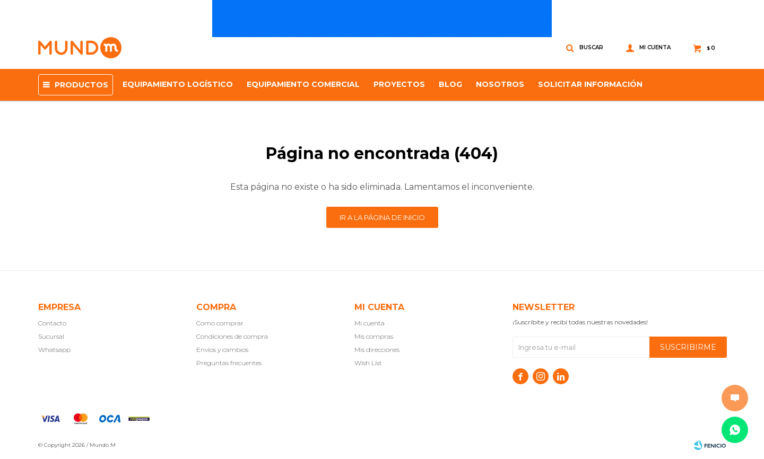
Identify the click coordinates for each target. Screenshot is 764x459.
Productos (81, 85)
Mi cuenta (369, 323)
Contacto (52, 323)
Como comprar (220, 323)
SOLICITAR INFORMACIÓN (590, 84)
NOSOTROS (500, 84)
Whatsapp (54, 350)
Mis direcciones (377, 350)
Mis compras (373, 336)
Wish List (368, 363)
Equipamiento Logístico (178, 84)
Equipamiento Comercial (303, 84)
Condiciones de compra (232, 336)
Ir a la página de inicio (382, 217)
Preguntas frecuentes (229, 363)
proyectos (399, 84)
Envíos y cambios (222, 350)
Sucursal (51, 336)
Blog (450, 84)
